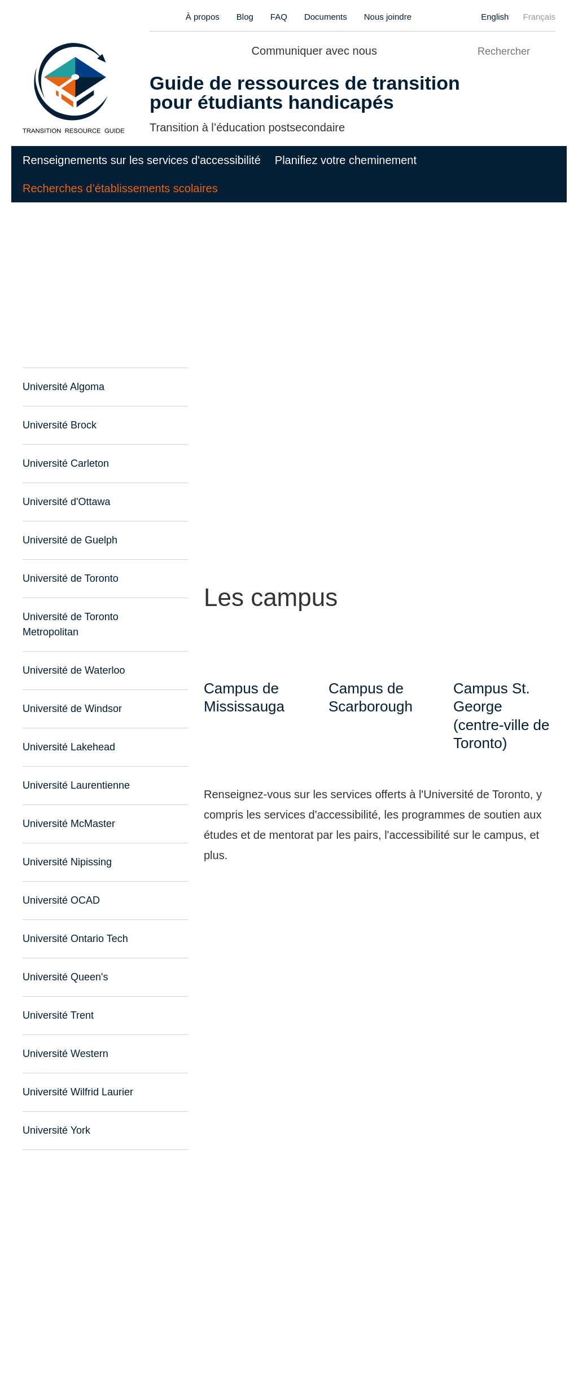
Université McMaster (69, 809)
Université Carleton (64, 464)
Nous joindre (388, 17)
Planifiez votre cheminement (345, 160)
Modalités (295, 1342)
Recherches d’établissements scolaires (120, 188)
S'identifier (347, 1342)
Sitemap (131, 1342)
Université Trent (58, 1000)
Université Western (65, 1039)
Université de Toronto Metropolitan (99, 617)
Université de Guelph (68, 540)
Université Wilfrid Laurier (76, 1077)
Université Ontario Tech (74, 924)
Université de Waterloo (73, 655)
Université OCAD (59, 885)
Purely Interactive (110, 1360)
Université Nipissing (66, 847)
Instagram (428, 49)
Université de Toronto (70, 579)
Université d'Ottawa (65, 502)
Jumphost (243, 1360)
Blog (249, 17)
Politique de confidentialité (211, 1342)
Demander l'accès (414, 1342)
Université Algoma (63, 387)
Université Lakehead (67, 732)
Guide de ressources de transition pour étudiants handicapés (293, 92)
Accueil (39, 230)
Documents (326, 17)
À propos (207, 17)
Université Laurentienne (74, 770)
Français (539, 17)
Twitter (408, 49)
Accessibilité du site (63, 1342)
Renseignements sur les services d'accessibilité (142, 160)
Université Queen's (63, 962)
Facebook (389, 49)
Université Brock (59, 425)
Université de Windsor (71, 694)
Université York (56, 1115)
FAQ (281, 17)
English (496, 17)
